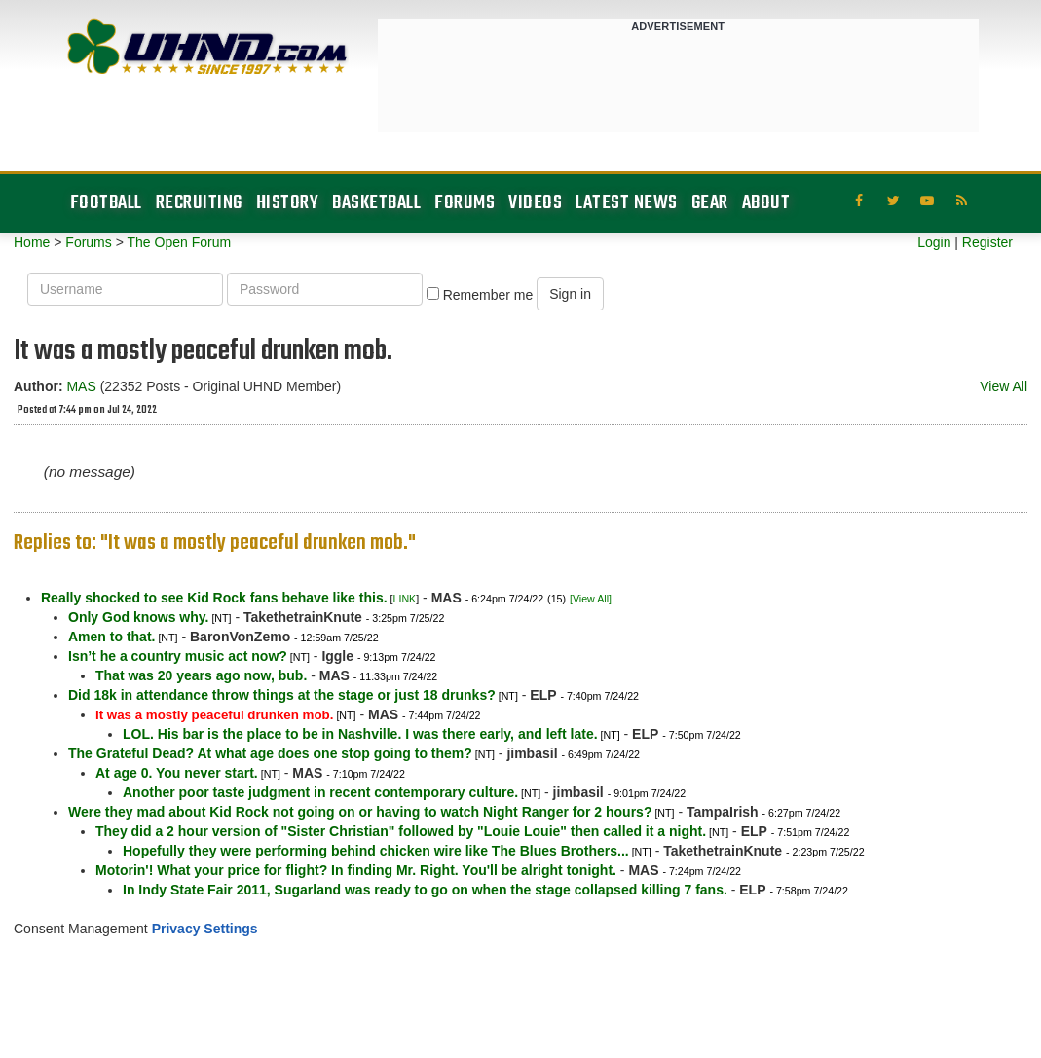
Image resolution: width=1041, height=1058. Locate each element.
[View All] (591, 598)
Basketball (376, 203)
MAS (80, 386)
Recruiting (199, 203)
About (766, 203)
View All (1003, 386)
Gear (709, 203)
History (287, 203)
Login (933, 242)
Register (987, 242)
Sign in (570, 294)
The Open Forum (179, 242)
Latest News (627, 203)
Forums (464, 203)
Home (32, 242)
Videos (535, 203)
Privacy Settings (205, 928)
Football (106, 203)
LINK (405, 598)
